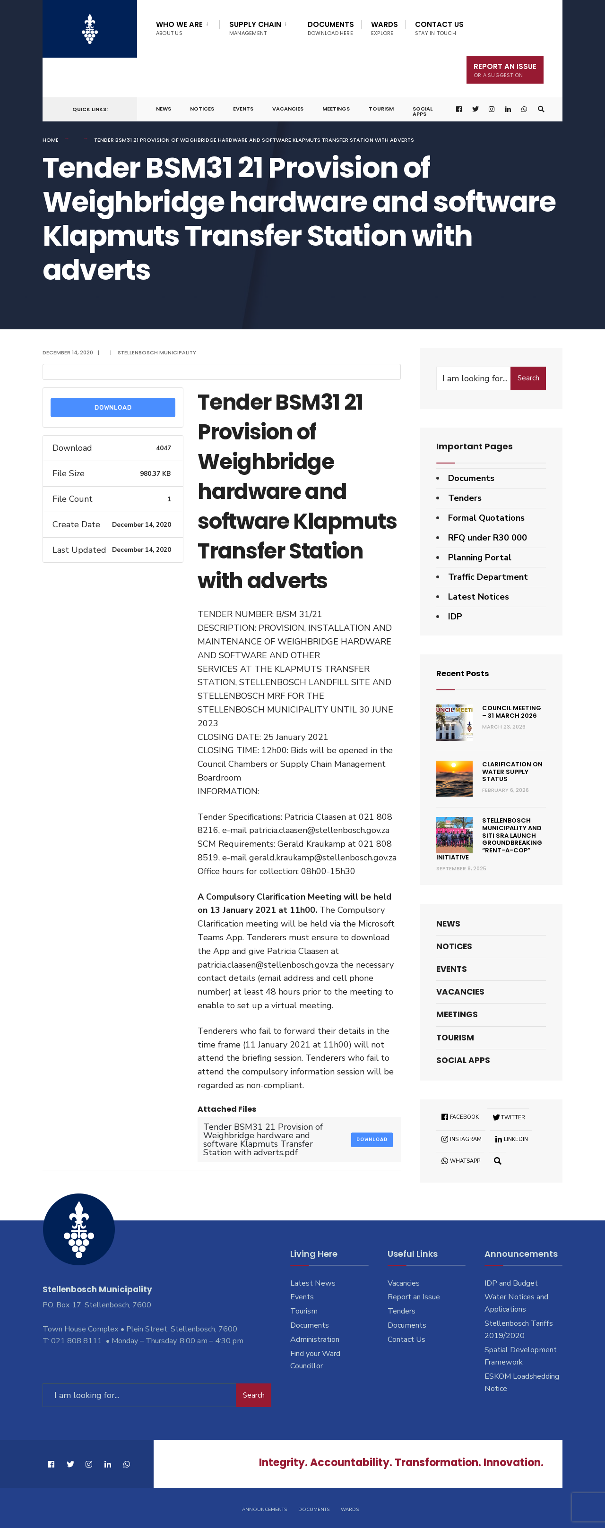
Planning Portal (479, 557)
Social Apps (422, 111)
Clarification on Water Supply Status (512, 771)
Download (113, 407)
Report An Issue (505, 70)
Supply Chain (255, 28)
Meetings (336, 108)
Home (51, 140)
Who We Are (179, 28)
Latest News (313, 1283)
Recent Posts (465, 673)
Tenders (465, 498)
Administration (314, 1339)
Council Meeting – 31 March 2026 (511, 712)
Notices (202, 108)
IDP (455, 616)
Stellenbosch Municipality (157, 352)
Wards (384, 28)
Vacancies (287, 108)
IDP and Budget (511, 1283)
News (163, 108)
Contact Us (439, 28)
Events (243, 108)
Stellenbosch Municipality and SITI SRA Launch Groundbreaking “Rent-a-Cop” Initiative (489, 839)
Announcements (264, 1508)
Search (528, 378)
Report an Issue (414, 1297)
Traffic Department (488, 577)
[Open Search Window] (540, 109)
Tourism (381, 108)
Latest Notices (478, 596)
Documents (331, 28)
